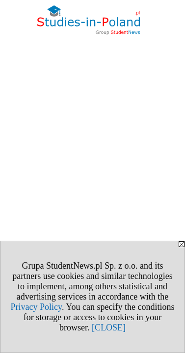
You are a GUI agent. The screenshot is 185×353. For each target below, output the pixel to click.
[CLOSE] (109, 327)
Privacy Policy (36, 307)
